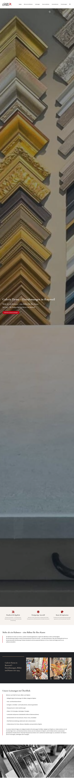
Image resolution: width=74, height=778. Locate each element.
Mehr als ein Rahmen (28, 4)
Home (20, 4)
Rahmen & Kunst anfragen (11, 312)
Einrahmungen (64, 4)
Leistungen (37, 4)
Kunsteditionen (55, 4)
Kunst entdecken (45, 4)
